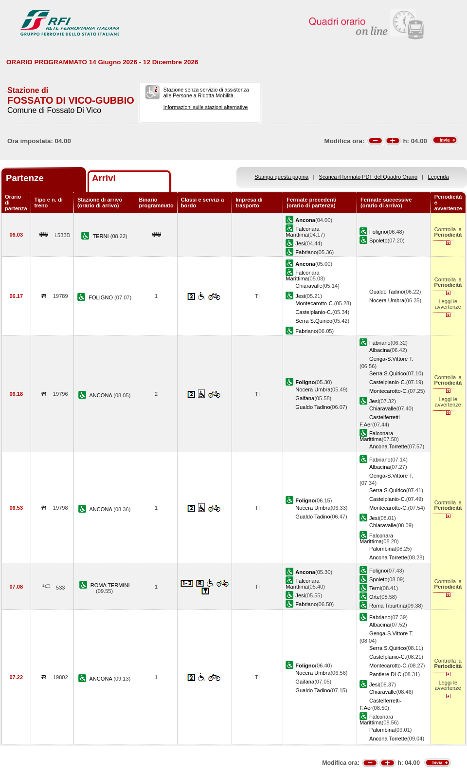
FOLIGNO (101, 297)
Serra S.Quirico (313, 321)
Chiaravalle (308, 286)
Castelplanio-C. (313, 312)
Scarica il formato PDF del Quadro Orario (368, 177)
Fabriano (306, 252)
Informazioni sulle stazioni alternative (205, 107)
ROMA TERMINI (110, 585)
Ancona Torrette (388, 446)
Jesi (300, 243)
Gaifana (304, 398)
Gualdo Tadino (386, 292)
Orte (374, 597)
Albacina (379, 350)
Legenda (438, 177)
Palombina (382, 549)
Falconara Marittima (302, 232)
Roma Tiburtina (387, 606)
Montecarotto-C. (314, 303)
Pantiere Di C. (386, 674)
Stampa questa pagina (281, 177)
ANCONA (101, 395)
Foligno (378, 232)
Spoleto (378, 240)
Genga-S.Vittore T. (391, 359)
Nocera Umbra (386, 300)
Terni (375, 588)
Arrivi (104, 178)
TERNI (101, 236)
